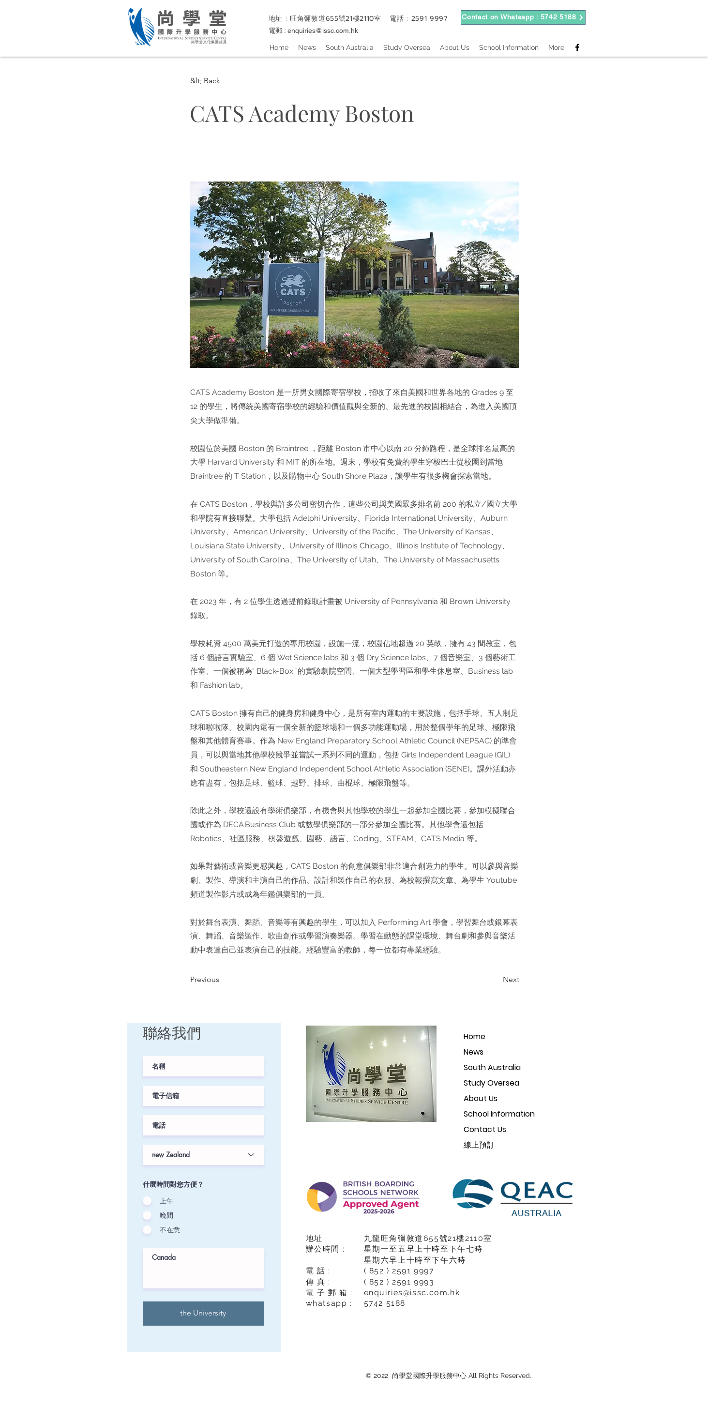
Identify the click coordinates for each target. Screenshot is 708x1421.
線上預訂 (479, 1144)
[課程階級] (203, 1155)
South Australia (492, 1067)
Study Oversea (491, 1082)
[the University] (203, 1313)
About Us (480, 1098)
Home (474, 1036)
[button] (222, 81)
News (473, 1052)
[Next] (495, 979)
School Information (499, 1113)
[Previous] (222, 979)
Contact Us (485, 1129)
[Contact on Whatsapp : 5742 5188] (523, 17)
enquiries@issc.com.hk (322, 30)
